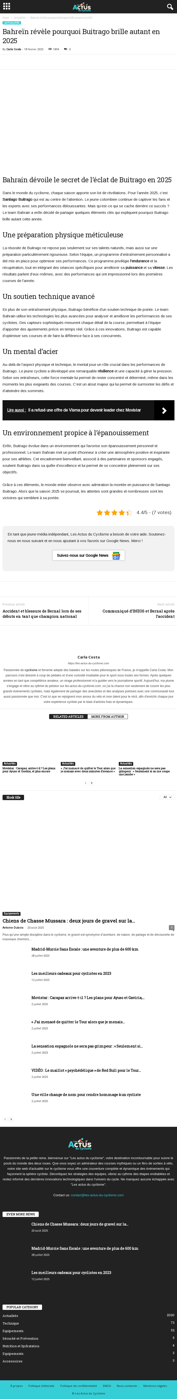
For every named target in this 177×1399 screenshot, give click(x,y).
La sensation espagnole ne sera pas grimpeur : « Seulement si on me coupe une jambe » (144, 771)
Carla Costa (13, 49)
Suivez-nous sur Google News (88, 556)
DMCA (107, 1386)
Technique (11, 1323)
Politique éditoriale (41, 1386)
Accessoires (13, 1361)
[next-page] (91, 782)
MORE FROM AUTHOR (107, 717)
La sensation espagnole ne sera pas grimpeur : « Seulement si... (87, 1046)
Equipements (11, 913)
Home (6, 17)
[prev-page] (85, 782)
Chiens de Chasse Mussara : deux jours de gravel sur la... (69, 921)
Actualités (20, 17)
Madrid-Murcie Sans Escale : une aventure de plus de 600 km (85, 949)
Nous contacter (127, 1386)
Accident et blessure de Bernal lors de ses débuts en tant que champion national (42, 613)
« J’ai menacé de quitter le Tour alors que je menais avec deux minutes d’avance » (88, 769)
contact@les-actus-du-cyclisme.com (97, 1195)
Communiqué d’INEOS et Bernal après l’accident (138, 613)
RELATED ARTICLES (68, 717)
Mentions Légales (155, 1386)
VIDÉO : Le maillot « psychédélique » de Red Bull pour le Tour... (86, 1070)
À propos (16, 1386)
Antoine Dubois (13, 927)
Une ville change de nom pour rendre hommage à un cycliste (86, 1094)
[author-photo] (88, 640)
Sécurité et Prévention (20, 1338)
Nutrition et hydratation (21, 1346)
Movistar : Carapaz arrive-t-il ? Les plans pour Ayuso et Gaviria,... (88, 997)
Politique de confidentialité (78, 1386)
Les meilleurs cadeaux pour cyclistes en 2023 (71, 973)
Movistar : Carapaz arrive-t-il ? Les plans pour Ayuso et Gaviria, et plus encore (29, 769)
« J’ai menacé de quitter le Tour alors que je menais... (78, 1022)
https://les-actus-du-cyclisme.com (88, 663)
